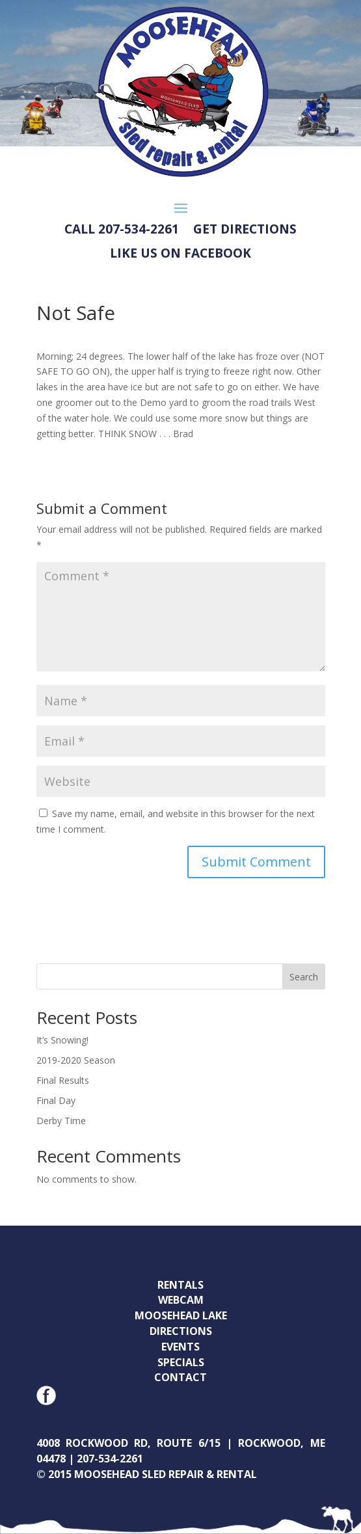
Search (303, 977)
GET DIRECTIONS (245, 229)
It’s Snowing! (62, 1040)
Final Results (62, 1080)
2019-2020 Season (75, 1060)
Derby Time (61, 1120)
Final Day (55, 1100)
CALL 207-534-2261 (121, 229)
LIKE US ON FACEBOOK (180, 254)
